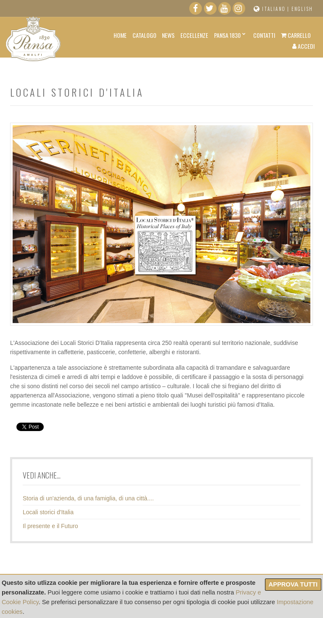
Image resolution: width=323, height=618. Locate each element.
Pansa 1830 (227, 35)
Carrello (296, 35)
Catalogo (144, 35)
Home (120, 35)
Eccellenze (194, 35)
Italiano (274, 8)
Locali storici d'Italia (48, 512)
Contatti (264, 35)
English (302, 8)
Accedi (303, 46)
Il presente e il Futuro (50, 526)
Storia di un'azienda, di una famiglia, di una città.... (88, 498)
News (168, 35)
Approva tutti (293, 584)
